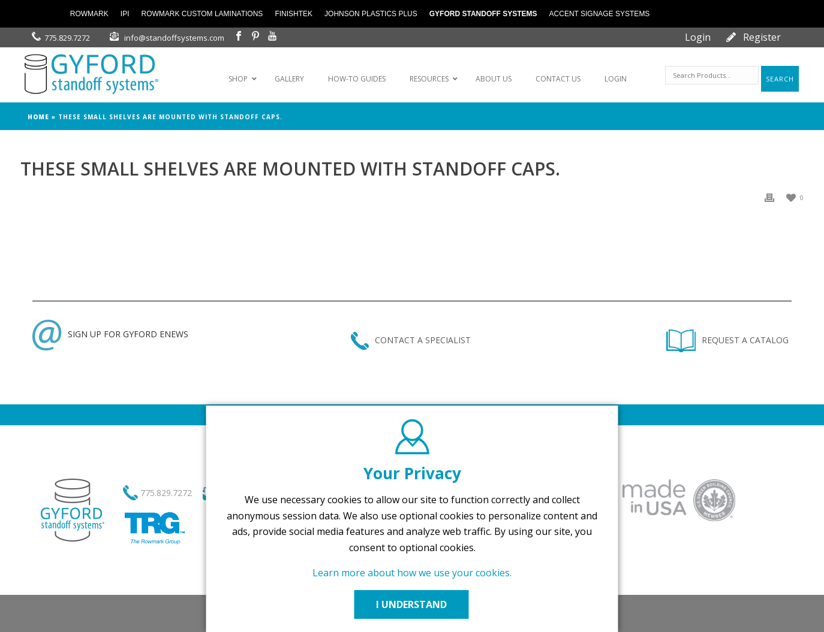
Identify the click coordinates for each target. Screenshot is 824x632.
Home (38, 117)
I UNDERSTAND (412, 604)
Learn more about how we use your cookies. (412, 572)
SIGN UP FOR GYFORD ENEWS (110, 334)
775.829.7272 (67, 37)
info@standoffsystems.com (174, 37)
